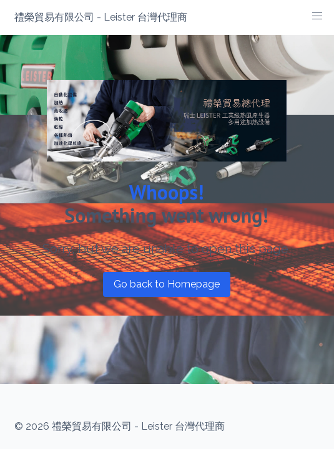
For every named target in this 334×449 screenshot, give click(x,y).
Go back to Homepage (167, 284)
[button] (317, 16)
